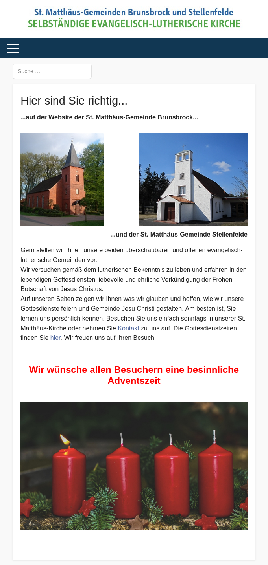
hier (55, 337)
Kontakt (128, 328)
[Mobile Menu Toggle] (13, 48)
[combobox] (52, 71)
